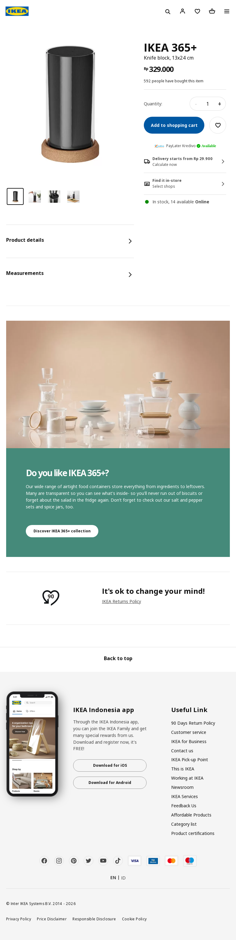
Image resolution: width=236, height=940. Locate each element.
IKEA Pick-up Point (189, 759)
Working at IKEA (187, 778)
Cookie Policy (134, 918)
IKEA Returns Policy (121, 601)
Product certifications (192, 833)
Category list (184, 824)
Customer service (188, 732)
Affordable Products (191, 815)
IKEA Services (184, 796)
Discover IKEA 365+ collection (62, 531)
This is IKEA (182, 769)
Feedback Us (183, 806)
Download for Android (109, 782)
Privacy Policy (18, 918)
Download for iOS (110, 765)
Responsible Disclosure (94, 918)
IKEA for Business (188, 741)
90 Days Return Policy (193, 723)
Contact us (182, 751)
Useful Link (189, 710)
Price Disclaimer (52, 918)
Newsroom (182, 787)
